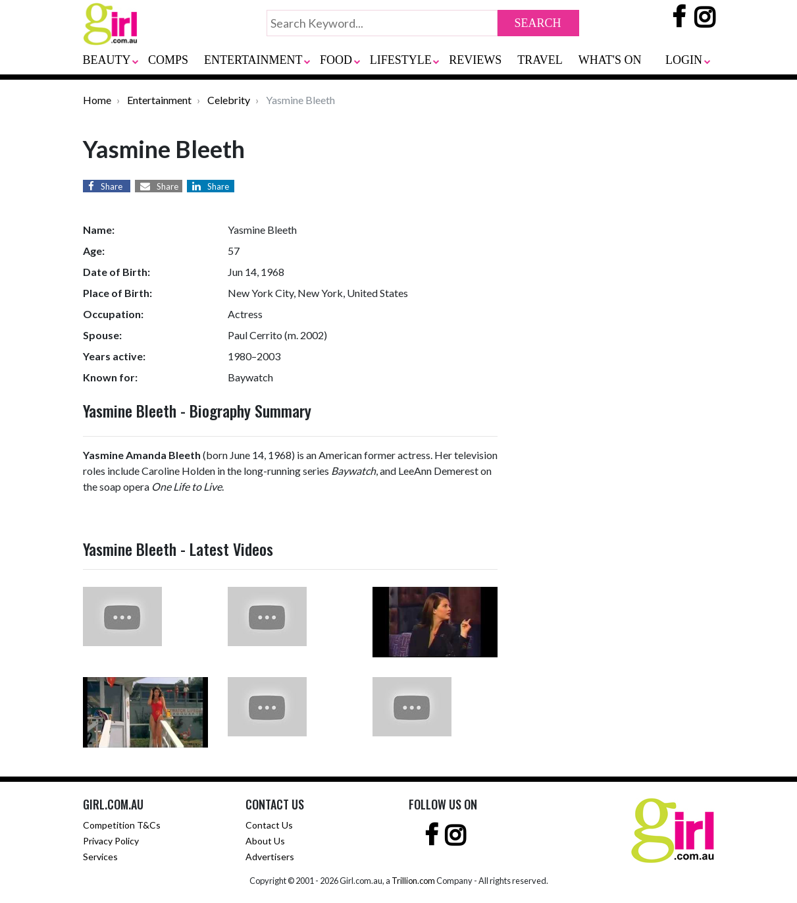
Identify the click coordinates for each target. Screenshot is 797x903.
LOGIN (683, 60)
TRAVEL (540, 60)
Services (100, 856)
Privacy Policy (111, 840)
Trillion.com (413, 880)
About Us (265, 840)
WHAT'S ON (610, 60)
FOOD (336, 60)
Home (97, 100)
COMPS (168, 60)
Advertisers (269, 856)
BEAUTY (107, 60)
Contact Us (269, 825)
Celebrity (228, 100)
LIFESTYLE (401, 60)
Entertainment (159, 100)
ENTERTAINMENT (253, 60)
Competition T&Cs (122, 825)
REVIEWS (475, 60)
